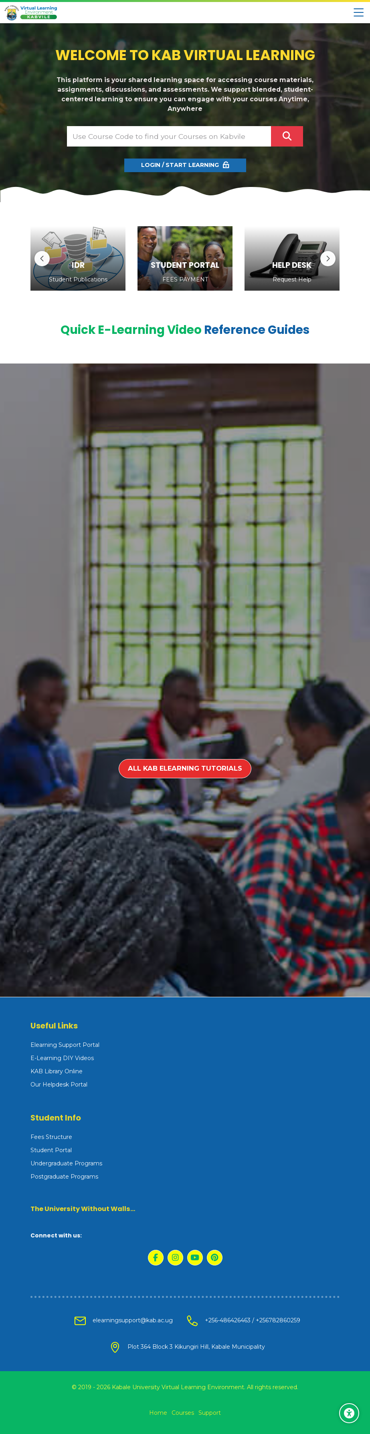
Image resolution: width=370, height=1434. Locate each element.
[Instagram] (175, 1257)
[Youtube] (195, 1257)
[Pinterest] (214, 1257)
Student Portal (51, 1150)
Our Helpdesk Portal (58, 1084)
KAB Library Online (56, 1071)
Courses (183, 1412)
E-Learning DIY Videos (62, 1058)
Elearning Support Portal (64, 1044)
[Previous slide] (42, 258)
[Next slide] (328, 258)
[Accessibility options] (349, 1413)
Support (209, 1412)
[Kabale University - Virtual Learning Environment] (30, 12)
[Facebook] (156, 1257)
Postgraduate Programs (64, 1176)
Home (158, 1412)
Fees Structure (51, 1137)
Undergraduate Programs (66, 1163)
